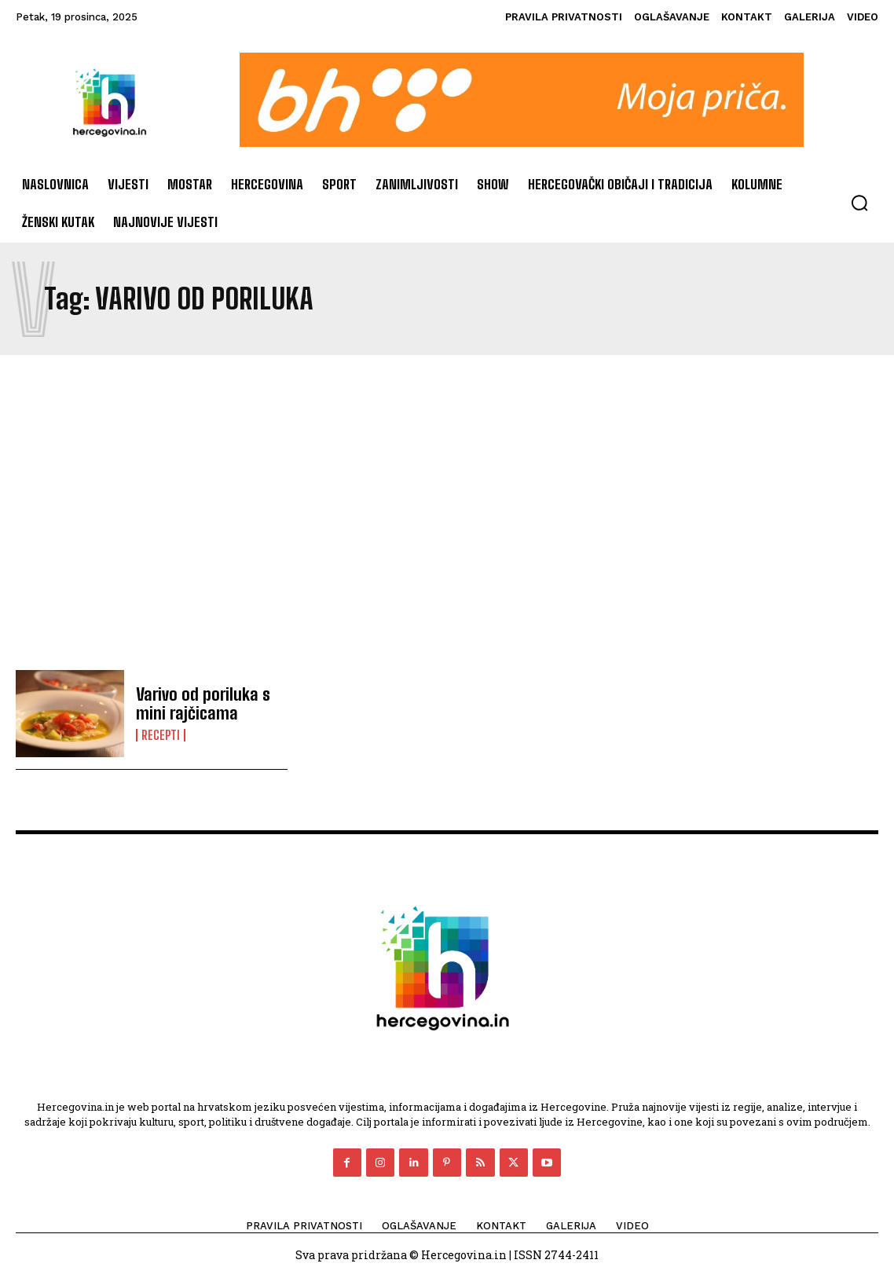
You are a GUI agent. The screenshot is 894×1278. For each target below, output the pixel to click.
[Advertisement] (447, 512)
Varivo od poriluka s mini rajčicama (197, 705)
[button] (859, 203)
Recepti (160, 734)
